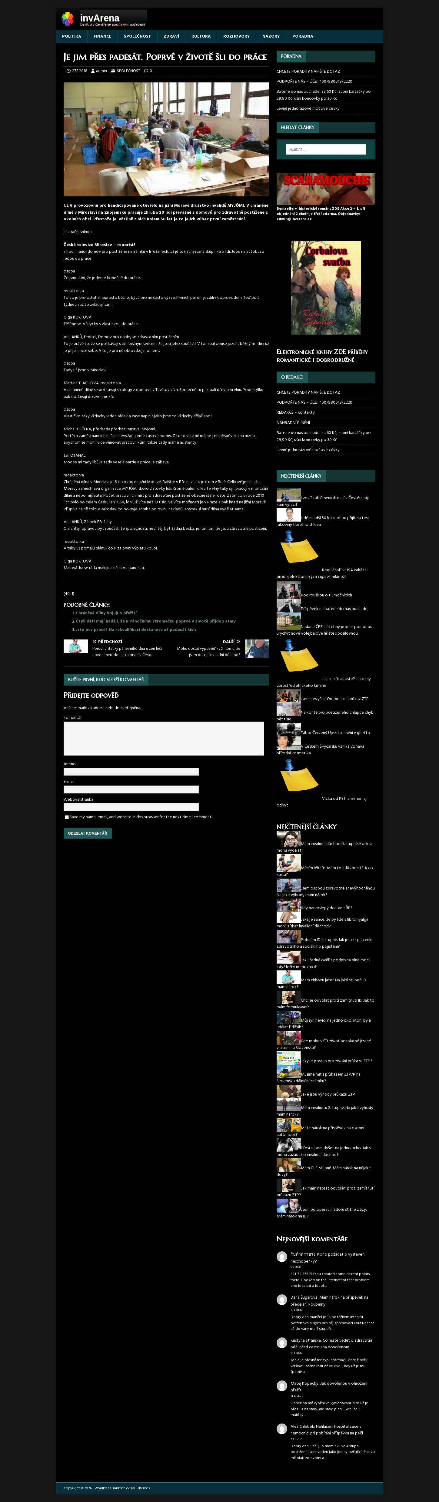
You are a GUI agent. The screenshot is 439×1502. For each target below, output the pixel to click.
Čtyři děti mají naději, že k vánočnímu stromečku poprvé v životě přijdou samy (155, 621)
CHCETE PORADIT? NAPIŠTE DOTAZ (308, 71)
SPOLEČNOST (137, 36)
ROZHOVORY (236, 36)
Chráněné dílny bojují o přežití (106, 613)
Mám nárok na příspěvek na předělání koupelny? (329, 1301)
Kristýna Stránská (306, 1340)
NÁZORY (271, 36)
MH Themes (140, 1488)
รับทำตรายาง (303, 1254)
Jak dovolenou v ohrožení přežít (329, 1387)
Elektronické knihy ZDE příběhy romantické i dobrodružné (322, 356)
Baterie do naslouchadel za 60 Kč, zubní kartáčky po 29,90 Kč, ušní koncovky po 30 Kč (324, 95)
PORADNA (302, 36)
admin (101, 71)
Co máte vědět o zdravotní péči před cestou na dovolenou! (331, 1344)
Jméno (70, 764)
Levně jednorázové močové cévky (308, 108)
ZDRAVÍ (171, 36)
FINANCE (102, 36)
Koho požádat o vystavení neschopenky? (328, 1258)
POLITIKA (71, 36)
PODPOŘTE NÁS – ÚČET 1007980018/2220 (315, 81)
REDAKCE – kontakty (296, 412)
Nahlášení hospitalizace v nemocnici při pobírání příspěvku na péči (327, 1430)
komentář (73, 717)
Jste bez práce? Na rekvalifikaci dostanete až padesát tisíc (136, 629)
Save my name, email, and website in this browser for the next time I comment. (141, 817)
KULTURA (201, 36)
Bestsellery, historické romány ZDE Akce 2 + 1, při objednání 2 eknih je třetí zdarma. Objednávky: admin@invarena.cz (321, 214)
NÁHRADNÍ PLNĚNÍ (293, 422)
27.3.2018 (79, 71)
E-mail (69, 781)
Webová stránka (78, 799)
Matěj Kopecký (304, 1383)
